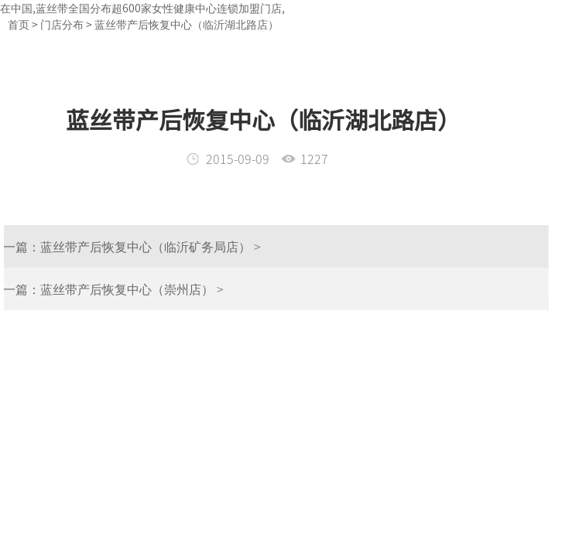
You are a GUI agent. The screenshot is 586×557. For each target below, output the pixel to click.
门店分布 (62, 24)
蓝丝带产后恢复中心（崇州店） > (119, 288)
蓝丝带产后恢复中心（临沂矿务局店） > (137, 246)
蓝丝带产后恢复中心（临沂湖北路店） (186, 24)
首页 (18, 24)
